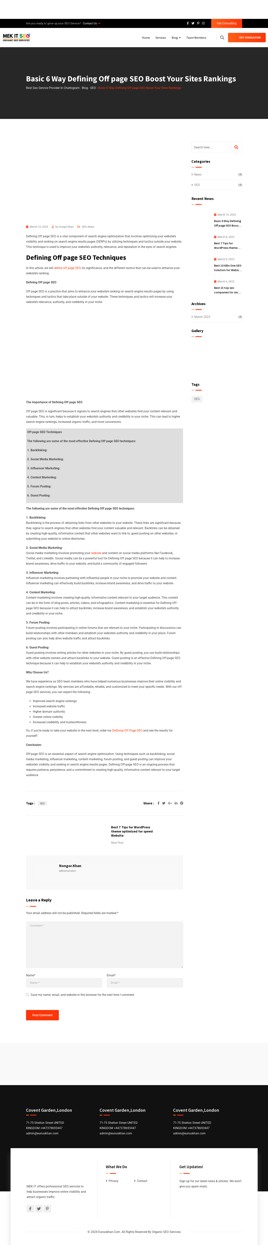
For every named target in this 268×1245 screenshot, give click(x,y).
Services (161, 37)
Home (146, 37)
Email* (111, 975)
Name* (30, 975)
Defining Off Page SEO (127, 730)
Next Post (117, 842)
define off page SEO (67, 268)
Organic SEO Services (166, 1232)
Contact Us (91, 23)
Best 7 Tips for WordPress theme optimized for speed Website (132, 831)
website (96, 553)
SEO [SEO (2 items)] (197, 399)
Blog (175, 37)
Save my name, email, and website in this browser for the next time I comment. (83, 995)
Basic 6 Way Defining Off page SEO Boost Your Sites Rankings (227, 225)
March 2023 (202, 317)
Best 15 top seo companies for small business (227, 292)
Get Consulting (227, 23)
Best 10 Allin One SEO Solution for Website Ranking (228, 270)
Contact (142, 1181)
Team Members (196, 37)
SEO (84, 226)
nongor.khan (66, 226)
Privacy (113, 1181)
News (91, 226)
